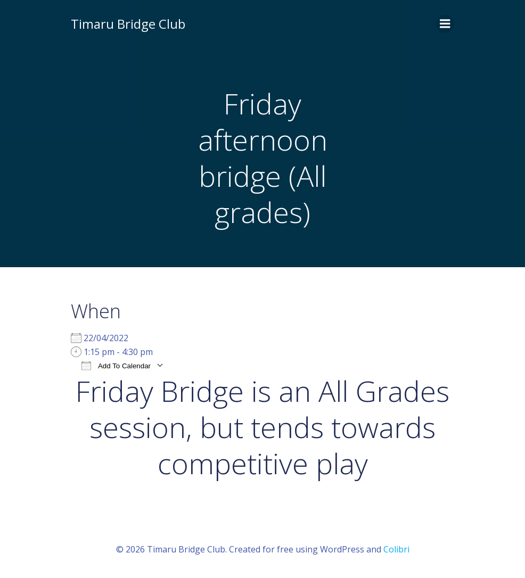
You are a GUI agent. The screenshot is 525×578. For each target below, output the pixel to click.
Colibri (396, 549)
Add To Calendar (116, 365)
